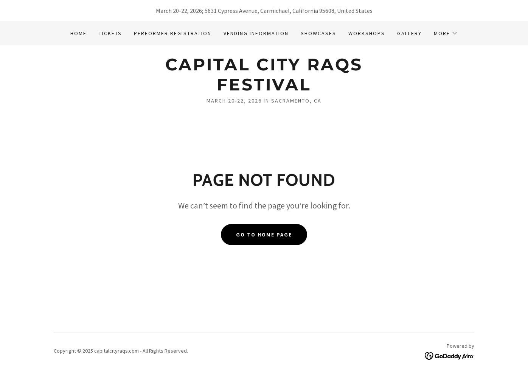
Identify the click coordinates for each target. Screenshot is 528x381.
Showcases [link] (318, 33)
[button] (446, 33)
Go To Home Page (264, 234)
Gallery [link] (409, 33)
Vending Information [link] (256, 33)
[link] (264, 88)
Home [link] (78, 33)
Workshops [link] (366, 33)
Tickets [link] (110, 33)
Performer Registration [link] (172, 33)
